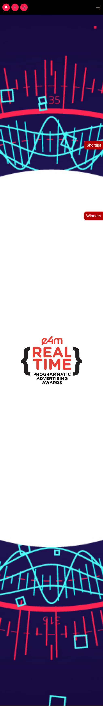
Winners (93, 216)
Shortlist (93, 145)
